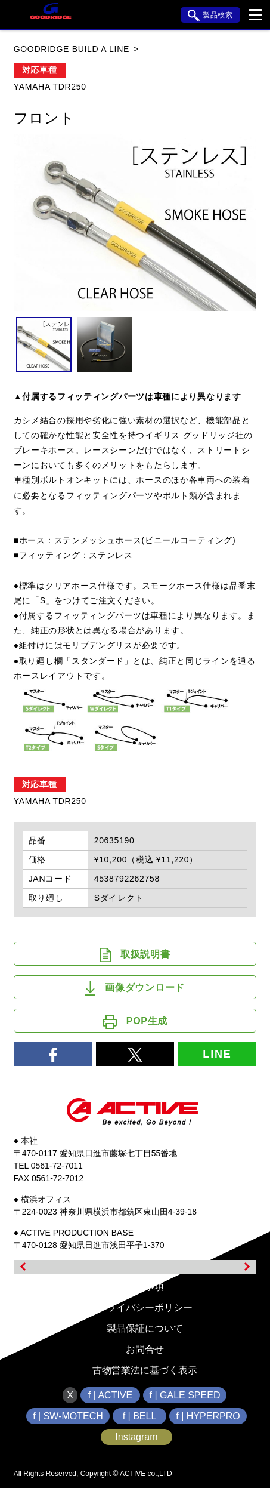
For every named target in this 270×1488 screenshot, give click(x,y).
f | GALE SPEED (185, 1395)
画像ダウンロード (135, 988)
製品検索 (210, 15)
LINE (217, 1054)
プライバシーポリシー (145, 1307)
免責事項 (145, 1286)
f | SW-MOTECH (68, 1416)
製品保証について (145, 1328)
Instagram (136, 1437)
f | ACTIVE (110, 1395)
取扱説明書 (135, 955)
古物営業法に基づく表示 (144, 1370)
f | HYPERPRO (208, 1416)
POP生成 (135, 1022)
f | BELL (140, 1416)
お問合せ (145, 1349)
